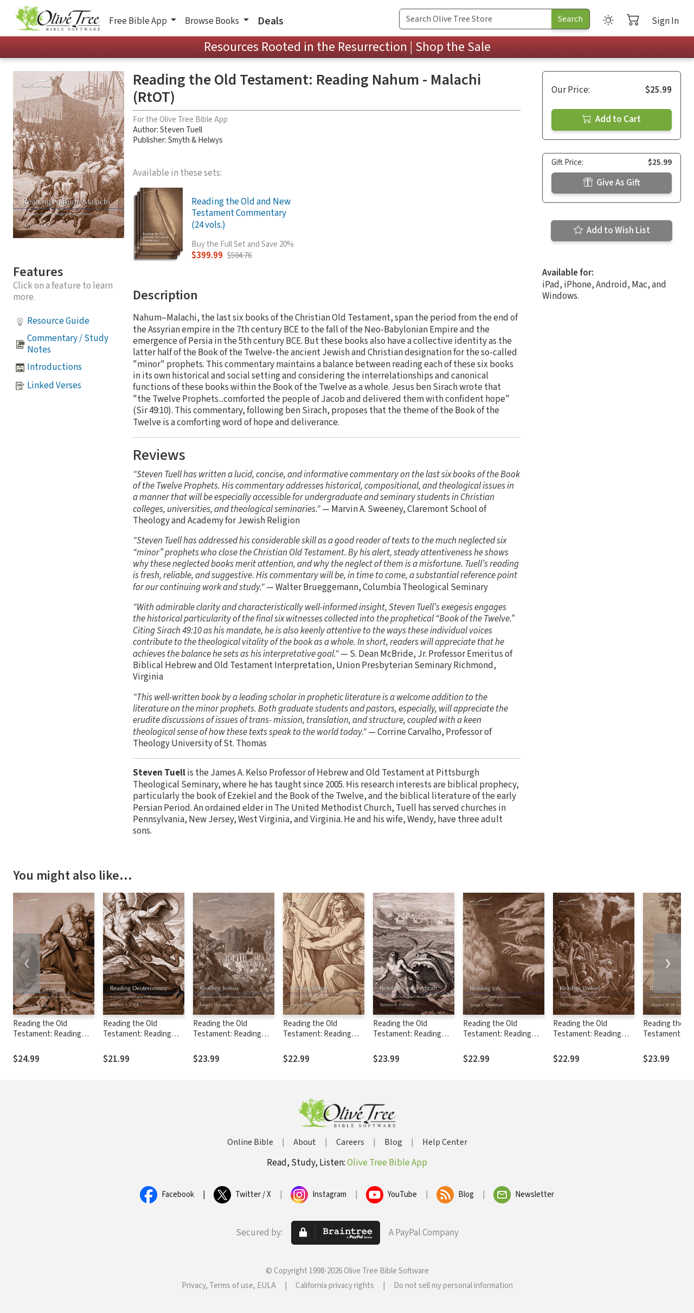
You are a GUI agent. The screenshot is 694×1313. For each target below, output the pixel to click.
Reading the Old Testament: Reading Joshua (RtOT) (227, 1034)
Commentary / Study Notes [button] (67, 344)
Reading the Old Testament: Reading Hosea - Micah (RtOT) (409, 1034)
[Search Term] (475, 19)
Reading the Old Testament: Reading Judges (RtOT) (317, 1034)
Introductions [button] (54, 367)
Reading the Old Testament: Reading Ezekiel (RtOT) (587, 1034)
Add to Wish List (612, 230)
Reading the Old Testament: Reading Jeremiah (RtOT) (47, 1034)
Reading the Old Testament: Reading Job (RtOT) (497, 1034)
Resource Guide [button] (58, 321)
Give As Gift (611, 182)
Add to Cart (611, 119)
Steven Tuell (181, 130)
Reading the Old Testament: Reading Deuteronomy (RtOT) (139, 1034)
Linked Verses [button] (54, 385)
